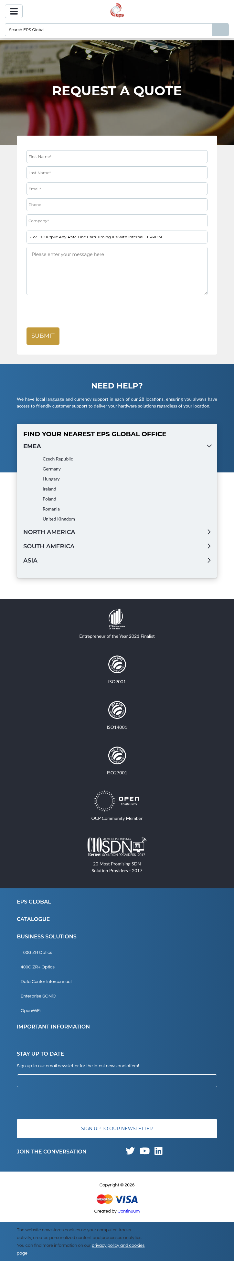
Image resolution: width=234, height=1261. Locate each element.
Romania (51, 509)
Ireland (49, 488)
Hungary (51, 478)
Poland (49, 498)
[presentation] (76, 311)
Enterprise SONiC (38, 996)
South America (48, 546)
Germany (52, 468)
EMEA (32, 446)
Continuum (129, 1211)
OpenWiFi (30, 1010)
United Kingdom (59, 519)
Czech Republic (58, 458)
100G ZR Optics (36, 952)
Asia (30, 560)
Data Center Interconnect (46, 981)
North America (49, 532)
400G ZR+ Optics (38, 967)
